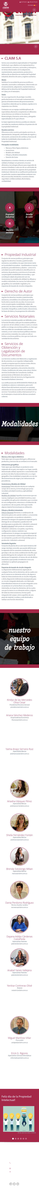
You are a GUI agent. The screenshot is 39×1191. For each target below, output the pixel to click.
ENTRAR (23, 2)
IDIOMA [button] (33, 5)
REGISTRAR (32, 2)
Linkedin (17, 1183)
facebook (10, 1183)
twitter (14, 1183)
